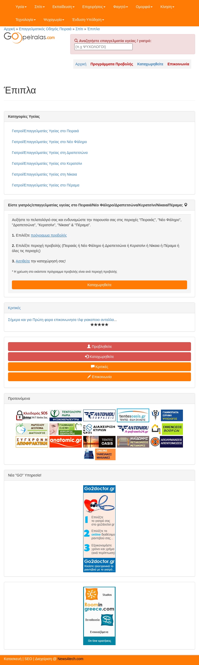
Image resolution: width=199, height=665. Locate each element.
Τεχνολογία (26, 20)
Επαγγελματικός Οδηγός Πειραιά (45, 29)
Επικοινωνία (99, 377)
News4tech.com (70, 659)
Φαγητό (120, 7)
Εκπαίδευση (64, 7)
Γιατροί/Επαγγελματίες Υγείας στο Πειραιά (45, 131)
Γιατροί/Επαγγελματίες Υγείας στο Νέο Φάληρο (49, 142)
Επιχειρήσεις (93, 7)
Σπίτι (39, 7)
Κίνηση (167, 7)
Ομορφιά (144, 7)
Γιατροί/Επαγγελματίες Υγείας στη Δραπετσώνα (50, 153)
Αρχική (9, 29)
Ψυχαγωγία (54, 20)
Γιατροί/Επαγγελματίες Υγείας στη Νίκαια (44, 174)
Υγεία (21, 7)
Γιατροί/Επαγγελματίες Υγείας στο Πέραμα (45, 185)
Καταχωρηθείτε (99, 285)
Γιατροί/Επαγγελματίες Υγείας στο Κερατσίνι (47, 163)
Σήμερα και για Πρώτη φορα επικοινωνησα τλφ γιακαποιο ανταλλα (61, 320)
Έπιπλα (93, 29)
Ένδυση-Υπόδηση (88, 20)
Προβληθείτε (99, 347)
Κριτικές (14, 308)
